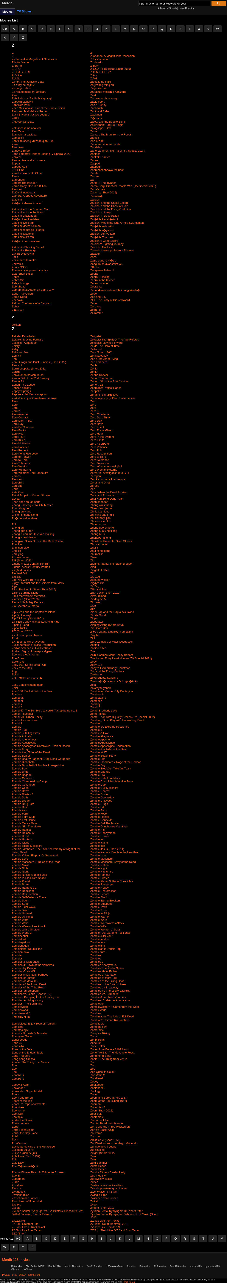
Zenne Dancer (99, 375)
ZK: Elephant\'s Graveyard (28, 641)
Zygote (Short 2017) (102, 1207)
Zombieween (20, 1006)
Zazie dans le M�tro (103, 260)
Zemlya (16, 355)
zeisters (17, 324)
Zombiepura (97, 952)
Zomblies (17, 1026)
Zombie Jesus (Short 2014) (107, 849)
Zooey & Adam (21, 1084)
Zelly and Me (20, 352)
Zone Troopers (21, 1055)
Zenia (94, 365)
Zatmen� (96, 196)
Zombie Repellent (23, 890)
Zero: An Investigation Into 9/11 (109, 472)
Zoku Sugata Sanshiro (104, 677)
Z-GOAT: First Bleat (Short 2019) (110, 68)
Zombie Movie (21, 865)
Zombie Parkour (100, 874)
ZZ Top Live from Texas (105, 1220)
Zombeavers (98, 697)
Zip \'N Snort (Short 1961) (28, 618)
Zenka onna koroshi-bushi (28, 375)
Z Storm (17, 65)
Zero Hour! (18, 436)
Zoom (15, 1094)
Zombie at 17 (98, 752)
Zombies (17, 955)
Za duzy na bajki (100, 81)
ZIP (92, 608)
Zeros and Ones (100, 482)
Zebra (94, 273)
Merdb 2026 (54, 1266)
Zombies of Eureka (23, 977)
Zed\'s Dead (19, 296)
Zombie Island (21, 842)
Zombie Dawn (20, 791)
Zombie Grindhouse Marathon (109, 826)
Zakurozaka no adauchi (26, 128)
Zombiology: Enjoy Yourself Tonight (33, 1023)
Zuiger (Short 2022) (102, 1153)
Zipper (94, 618)
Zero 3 (94, 411)
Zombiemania (20, 952)
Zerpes (94, 485)
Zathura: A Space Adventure (29, 195)
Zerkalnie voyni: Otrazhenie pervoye (34, 398)
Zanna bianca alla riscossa (28, 160)
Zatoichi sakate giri (23, 233)
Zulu (93, 1156)
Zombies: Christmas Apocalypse (110, 1000)
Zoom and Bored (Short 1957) (109, 1097)
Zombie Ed (97, 807)
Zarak (15, 176)
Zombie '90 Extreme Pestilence (109, 726)
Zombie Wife (98, 926)
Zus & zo (17, 1185)
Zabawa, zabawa (22, 101)
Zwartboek (18, 1191)
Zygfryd (16, 1204)
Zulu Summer (98, 1162)
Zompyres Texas (22, 1036)
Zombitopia (97, 1023)
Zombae (17, 694)
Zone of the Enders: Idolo (27, 1052)
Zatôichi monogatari (24, 192)
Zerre (15, 489)
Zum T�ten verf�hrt (25, 1166)
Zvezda (16, 1188)
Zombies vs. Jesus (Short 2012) (31, 994)
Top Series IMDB (35, 1266)
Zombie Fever (99, 813)
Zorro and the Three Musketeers (110, 1126)
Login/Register (186, 8)
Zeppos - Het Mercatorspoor (29, 394)
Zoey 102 (96, 664)
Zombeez (96, 700)
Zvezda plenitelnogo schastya (108, 1188)
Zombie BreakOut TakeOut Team (110, 768)
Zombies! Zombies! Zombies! (108, 997)
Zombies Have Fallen (103, 971)
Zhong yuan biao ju (24, 537)
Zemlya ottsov (99, 355)
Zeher (15, 306)
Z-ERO (16, 68)
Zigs (14, 586)
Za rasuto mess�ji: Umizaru (108, 91)
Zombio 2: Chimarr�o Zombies (109, 1020)
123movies (16, 1266)
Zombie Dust (20, 807)
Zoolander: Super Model (27, 1091)
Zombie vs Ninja (100, 913)
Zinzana (95, 602)
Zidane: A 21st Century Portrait (31, 567)
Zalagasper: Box (100, 128)
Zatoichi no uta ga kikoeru (28, 229)
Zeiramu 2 (96, 313)
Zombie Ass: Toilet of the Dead (31, 752)
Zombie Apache (100, 739)
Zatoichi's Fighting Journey (107, 244)
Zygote (16, 1207)
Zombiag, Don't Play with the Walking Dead (117, 720)
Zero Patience (20, 447)
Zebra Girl (18, 280)
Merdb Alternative (73, 1266)
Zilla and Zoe (98, 589)
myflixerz (27, 1269)
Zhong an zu (98, 524)
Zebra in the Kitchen (102, 280)
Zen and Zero (98, 362)
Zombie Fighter (99, 816)
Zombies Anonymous (103, 965)
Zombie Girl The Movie (104, 823)
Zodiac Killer (98, 648)
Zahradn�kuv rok (23, 122)
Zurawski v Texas (101, 1178)
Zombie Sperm (21, 900)
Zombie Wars (20, 919)
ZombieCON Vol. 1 (102, 936)
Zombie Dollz (20, 797)
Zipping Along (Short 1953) (107, 624)
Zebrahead (18, 286)
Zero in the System (102, 436)
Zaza (15, 256)
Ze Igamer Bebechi (102, 270)
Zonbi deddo (19, 1039)
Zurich (94, 1182)
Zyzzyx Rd (18, 1220)
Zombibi (17, 723)
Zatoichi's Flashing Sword (28, 247)
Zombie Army (20, 749)
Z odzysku (96, 62)
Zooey (94, 1081)
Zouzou (95, 1136)
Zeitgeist (95, 336)
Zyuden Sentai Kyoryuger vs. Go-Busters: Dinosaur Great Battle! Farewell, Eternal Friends (47, 1212)
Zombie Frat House (24, 820)
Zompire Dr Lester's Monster (29, 1033)
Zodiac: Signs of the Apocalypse (32, 651)
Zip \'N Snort (98, 615)
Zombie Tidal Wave (24, 907)
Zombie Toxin (98, 910)
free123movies (94, 1266)
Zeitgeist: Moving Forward (106, 342)
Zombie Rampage (101, 884)
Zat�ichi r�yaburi (102, 230)
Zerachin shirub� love (104, 394)
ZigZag (94, 586)
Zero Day (96, 420)
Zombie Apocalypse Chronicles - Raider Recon (41, 746)
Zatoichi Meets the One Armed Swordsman (117, 222)
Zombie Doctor (99, 794)
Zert (92, 489)
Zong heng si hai (100, 1055)
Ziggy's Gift (97, 583)
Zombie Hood (20, 836)
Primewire (144, 1266)
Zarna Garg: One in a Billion (29, 186)
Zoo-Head (96, 1078)
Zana (15, 144)
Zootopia (17, 1117)
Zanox (94, 160)
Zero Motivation (21, 443)
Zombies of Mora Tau (103, 977)
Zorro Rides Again (23, 1129)
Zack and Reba (99, 111)
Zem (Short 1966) (101, 352)
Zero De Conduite (23, 427)
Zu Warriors (19, 1143)
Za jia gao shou (21, 88)
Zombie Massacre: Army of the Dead (113, 861)
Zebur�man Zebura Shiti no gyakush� (115, 290)
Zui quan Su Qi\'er (23, 1149)
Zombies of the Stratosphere (108, 984)
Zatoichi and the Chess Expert (109, 202)
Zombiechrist (20, 936)
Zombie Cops (20, 787)
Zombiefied (19, 939)
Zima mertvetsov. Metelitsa (28, 595)
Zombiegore (97, 942)
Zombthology (98, 1026)
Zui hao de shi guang (103, 1146)
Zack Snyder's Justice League (30, 114)
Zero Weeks (19, 466)
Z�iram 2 (18, 310)
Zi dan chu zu (20, 557)
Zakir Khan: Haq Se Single (106, 124)
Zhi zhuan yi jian (100, 518)
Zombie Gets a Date (24, 823)
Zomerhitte (97, 1030)
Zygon (94, 1204)
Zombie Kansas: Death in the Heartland (115, 852)
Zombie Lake (98, 855)
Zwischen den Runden (104, 1198)
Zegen (94, 303)
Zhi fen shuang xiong (25, 514)
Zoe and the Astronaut (25, 654)
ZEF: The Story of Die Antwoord (110, 300)
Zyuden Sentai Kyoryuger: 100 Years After (116, 1211)
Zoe (92, 651)
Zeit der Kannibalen (24, 336)
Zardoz (94, 176)
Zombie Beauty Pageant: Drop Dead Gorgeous (41, 758)
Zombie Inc (97, 839)
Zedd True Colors (22, 293)
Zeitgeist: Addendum (24, 342)
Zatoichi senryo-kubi (102, 233)
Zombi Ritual (98, 713)
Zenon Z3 (18, 381)
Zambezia (18, 137)
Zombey (95, 704)
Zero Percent (20, 450)
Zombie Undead (22, 913)
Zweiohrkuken (20, 1194)
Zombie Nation (99, 865)
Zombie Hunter (99, 836)
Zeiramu (95, 309)
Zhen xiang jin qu (101, 508)
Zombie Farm (98, 810)
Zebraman (96, 286)
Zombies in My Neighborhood (30, 974)
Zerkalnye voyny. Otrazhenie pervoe (112, 398)
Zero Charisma (99, 414)
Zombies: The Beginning (27, 1003)
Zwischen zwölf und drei (27, 1201)
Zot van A (96, 1133)
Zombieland (97, 945)
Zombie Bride (20, 771)
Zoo (92, 1062)
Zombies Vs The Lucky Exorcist (110, 990)
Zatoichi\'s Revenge (24, 250)
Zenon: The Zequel (24, 384)
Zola (93, 684)
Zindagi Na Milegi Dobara (28, 602)
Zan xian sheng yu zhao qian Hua (33, 141)
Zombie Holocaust (23, 833)
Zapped (95, 163)
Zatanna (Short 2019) (103, 192)
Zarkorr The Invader (24, 182)
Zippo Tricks (19, 628)
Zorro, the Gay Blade (25, 1133)
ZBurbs (95, 267)
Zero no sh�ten (100, 443)
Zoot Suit (17, 1113)
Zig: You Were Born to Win (28, 579)
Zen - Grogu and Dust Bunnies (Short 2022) (39, 362)
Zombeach (97, 694)
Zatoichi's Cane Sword (104, 240)
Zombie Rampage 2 (24, 887)
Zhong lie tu (97, 534)
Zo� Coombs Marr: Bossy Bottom (111, 655)
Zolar (15, 688)
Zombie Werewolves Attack (107, 923)
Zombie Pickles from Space (29, 878)
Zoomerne (18, 1110)
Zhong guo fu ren (22, 530)
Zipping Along (20, 624)
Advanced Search (167, 8)
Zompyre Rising (100, 1033)
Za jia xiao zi (98, 88)
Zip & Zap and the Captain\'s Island (34, 612)
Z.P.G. (94, 78)
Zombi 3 (95, 707)
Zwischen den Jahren (25, 1198)
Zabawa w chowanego (104, 98)
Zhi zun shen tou (100, 521)
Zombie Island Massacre (27, 845)
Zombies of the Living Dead (107, 981)
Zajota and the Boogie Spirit (107, 121)
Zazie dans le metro (24, 260)
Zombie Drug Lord (23, 804)
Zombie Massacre (101, 858)
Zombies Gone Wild (24, 971)
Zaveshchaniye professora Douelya (112, 250)
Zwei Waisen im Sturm (104, 1191)
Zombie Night (20, 868)
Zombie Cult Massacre (104, 787)
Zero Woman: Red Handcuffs (30, 472)
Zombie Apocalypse (24, 742)
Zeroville (17, 485)
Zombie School (99, 894)
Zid (92, 560)
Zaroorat (17, 189)
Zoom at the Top (22, 1100)
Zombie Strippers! (101, 903)
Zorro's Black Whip (102, 1129)
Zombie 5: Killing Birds (26, 733)
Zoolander (18, 1088)
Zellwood (96, 349)
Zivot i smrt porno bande (27, 635)
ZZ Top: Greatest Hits (25, 1223)
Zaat (14, 95)
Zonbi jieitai (97, 1039)
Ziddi (93, 567)
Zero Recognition (101, 453)
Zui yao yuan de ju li (24, 1153)
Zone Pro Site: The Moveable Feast (112, 1052)
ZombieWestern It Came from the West (114, 1006)
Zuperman (18, 1178)
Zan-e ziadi (97, 141)
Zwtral (94, 1201)
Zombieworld (20, 1010)
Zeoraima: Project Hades (105, 387)
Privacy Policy (9, 1275)
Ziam (93, 557)
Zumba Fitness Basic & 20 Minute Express (38, 1172)
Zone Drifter (97, 1046)
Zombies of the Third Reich (28, 987)
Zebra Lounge (20, 283)
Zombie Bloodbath (23, 762)
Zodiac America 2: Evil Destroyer (32, 648)
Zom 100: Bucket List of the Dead (32, 691)
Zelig (15, 349)
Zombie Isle (97, 845)
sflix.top (15, 1269)
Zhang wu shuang (101, 505)
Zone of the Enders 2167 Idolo (109, 1049)
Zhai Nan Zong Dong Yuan (107, 498)
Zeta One (17, 492)
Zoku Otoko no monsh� (27, 678)
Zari (92, 179)
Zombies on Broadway (104, 987)
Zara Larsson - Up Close (27, 173)
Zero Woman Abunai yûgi (106, 466)
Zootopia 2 (97, 1117)
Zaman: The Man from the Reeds (111, 134)
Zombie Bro (97, 775)
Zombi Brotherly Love (103, 710)
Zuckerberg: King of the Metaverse (33, 1146)
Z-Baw (94, 65)
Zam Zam (18, 131)
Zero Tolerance (99, 460)
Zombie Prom (20, 884)
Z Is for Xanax (20, 62)
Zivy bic (95, 635)
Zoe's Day (18, 661)
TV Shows (24, 11)
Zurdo (15, 1182)
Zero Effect (97, 427)
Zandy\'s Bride (21, 150)
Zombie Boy (97, 765)
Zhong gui (18, 527)
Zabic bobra (97, 101)
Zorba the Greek (22, 1120)
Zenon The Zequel (101, 378)
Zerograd (17, 479)
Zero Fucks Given (101, 430)
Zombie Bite (97, 758)
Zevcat (16, 498)
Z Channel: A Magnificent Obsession (34, 59)
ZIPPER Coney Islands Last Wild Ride (35, 621)
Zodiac (94, 644)
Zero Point (96, 450)
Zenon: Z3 (96, 384)
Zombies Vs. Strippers (104, 994)
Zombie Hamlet (21, 829)
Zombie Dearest (100, 791)
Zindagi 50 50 (98, 599)
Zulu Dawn (18, 1162)
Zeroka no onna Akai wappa (107, 479)
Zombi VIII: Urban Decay (27, 717)
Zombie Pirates (99, 878)
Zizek (15, 638)
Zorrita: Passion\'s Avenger (107, 1123)
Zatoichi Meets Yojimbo (26, 226)
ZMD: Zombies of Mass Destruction (34, 644)
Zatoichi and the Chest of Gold (109, 206)
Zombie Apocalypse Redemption (110, 746)
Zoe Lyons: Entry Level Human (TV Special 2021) (121, 658)
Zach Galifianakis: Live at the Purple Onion (38, 108)
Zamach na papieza (24, 134)
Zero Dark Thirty (100, 417)
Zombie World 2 (22, 932)
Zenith (94, 368)
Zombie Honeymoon (103, 833)
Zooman (95, 1104)
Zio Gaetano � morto (25, 606)
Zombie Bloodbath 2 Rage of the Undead (115, 762)
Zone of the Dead (22, 1049)
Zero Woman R (21, 469)
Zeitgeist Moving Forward (27, 339)
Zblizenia (17, 264)
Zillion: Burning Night (25, 592)
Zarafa (94, 173)
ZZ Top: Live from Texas (27, 1230)
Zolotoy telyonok (100, 688)
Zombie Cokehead (23, 784)
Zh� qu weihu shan (24, 518)
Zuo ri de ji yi (98, 1175)
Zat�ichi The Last (101, 237)
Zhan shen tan (99, 501)
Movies (7, 11)
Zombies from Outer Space (107, 968)
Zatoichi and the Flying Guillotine (110, 209)
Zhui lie (16, 550)
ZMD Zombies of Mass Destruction (112, 641)
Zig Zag (16, 576)
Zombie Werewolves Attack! (29, 926)
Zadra (15, 117)
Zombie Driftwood (101, 800)
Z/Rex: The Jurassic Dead (28, 81)
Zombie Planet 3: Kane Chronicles (111, 881)
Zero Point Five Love (25, 453)
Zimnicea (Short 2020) (26, 599)
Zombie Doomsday (102, 797)
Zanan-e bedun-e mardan (106, 144)
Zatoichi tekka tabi (23, 237)
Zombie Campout (22, 778)
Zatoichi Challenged (24, 215)
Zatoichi (17, 199)
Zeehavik (17, 300)
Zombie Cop (98, 784)
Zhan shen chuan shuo (26, 501)
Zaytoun (95, 253)
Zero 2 (16, 411)
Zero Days (96, 424)
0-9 (4, 28)
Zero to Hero (98, 456)
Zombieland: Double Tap (27, 948)
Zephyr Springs (21, 391)
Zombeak (17, 697)
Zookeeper (97, 1084)
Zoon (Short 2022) (101, 1110)
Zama (94, 131)
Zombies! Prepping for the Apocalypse (35, 997)
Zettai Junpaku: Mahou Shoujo (31, 495)
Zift (92, 573)
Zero (15, 401)
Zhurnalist (96, 554)
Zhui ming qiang (100, 550)
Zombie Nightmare (102, 871)
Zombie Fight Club (23, 816)
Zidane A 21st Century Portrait (30, 563)
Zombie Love (20, 858)
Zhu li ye (17, 544)
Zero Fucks (19, 430)
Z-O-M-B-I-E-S (21, 72)
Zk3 (92, 638)
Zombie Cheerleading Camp (29, 781)
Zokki (15, 674)
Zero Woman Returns (103, 469)
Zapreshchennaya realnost (107, 170)
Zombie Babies (21, 755)
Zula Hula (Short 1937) (26, 1156)
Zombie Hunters (22, 839)
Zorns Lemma (20, 1123)
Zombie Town (98, 907)
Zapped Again (20, 166)
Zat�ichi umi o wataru (26, 241)
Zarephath (18, 179)
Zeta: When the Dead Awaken (108, 492)
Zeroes (16, 476)
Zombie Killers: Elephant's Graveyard (35, 855)
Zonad (94, 1036)
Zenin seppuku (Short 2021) (29, 368)
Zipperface (97, 621)
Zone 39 (17, 1042)
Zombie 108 (19, 729)
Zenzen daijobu (21, 387)
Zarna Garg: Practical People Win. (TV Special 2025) (123, 186)
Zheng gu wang (21, 511)
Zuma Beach (98, 1165)
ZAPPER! (18, 170)
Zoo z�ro (18, 1078)
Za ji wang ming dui (102, 85)
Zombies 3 (97, 961)
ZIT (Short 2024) (22, 631)
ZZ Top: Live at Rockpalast (28, 1227)
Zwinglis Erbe (98, 1194)
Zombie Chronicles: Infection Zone (111, 781)
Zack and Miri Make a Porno (29, 111)
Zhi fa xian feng (100, 511)
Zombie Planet (21, 881)
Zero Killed (18, 440)
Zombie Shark (99, 897)
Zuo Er (16, 1175)
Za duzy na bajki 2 (23, 85)
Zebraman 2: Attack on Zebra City (33, 289)
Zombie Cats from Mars (105, 778)
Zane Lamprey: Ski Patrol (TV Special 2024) (117, 150)
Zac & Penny (98, 104)
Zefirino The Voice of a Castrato (31, 303)
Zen (14, 358)
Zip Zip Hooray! (21, 615)
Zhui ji (94, 547)
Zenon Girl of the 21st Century (30, 378)
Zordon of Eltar (99, 1120)
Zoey (93, 661)
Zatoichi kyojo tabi (23, 222)
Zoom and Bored (22, 1097)
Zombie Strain (20, 903)
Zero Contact (20, 417)
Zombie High (98, 829)
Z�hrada (96, 118)
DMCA (22, 1275)
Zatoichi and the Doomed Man (30, 209)
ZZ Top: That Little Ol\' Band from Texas (115, 1230)
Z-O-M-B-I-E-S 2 (100, 72)
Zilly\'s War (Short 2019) (105, 592)
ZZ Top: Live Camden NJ (105, 1227)
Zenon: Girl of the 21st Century (109, 381)
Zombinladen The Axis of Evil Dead (112, 1016)
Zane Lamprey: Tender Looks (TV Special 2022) (42, 153)
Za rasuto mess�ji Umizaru (29, 91)
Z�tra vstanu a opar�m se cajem (111, 631)
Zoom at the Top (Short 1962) (108, 1100)
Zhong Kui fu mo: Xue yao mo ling (33, 534)
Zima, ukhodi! (98, 595)
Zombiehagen (20, 945)
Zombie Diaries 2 (22, 794)
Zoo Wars (18, 1075)
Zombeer (17, 700)
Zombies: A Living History (27, 1000)
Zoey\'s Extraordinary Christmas (110, 668)
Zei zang (95, 306)
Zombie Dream (21, 800)
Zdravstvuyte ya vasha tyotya (30, 270)
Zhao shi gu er (21, 508)
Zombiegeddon (99, 939)
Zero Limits (97, 440)
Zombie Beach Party (103, 755)
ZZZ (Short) (19, 1233)
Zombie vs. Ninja (22, 916)
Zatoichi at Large (100, 212)
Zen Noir (17, 365)
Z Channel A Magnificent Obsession (112, 56)
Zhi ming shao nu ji (102, 514)
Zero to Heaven (21, 456)
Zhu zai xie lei (98, 544)
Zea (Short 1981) (22, 273)
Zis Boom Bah (99, 628)
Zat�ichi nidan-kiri (102, 226)
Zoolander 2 (97, 1088)
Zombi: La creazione (24, 720)
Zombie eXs (19, 810)
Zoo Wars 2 (97, 1075)
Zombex (17, 704)
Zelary (16, 346)
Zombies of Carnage (103, 974)
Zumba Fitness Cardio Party (107, 1172)
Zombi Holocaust (22, 713)
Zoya (15, 1139)
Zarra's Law (97, 189)
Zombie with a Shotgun (26, 929)
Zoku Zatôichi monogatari (28, 684)
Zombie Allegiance (101, 736)
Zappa (16, 163)
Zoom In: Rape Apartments (28, 1104)
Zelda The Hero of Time (105, 346)
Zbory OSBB (20, 267)
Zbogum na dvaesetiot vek (106, 264)
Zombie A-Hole (99, 733)
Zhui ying (17, 554)
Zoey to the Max (22, 668)
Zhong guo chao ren (102, 527)
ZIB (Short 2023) (22, 560)
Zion (93, 605)
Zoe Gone (18, 658)
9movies (131, 1266)
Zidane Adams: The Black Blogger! (112, 563)
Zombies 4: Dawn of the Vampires (33, 965)
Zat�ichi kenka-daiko (25, 219)
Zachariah (96, 108)
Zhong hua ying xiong (103, 530)
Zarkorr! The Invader (103, 182)
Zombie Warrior (100, 916)
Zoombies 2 (97, 1107)
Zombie (95, 723)
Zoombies (18, 1107)
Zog (14, 671)
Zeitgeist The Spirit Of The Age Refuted (114, 339)
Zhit (14, 524)
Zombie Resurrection (103, 890)
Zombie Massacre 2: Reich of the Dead (36, 861)
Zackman (96, 114)
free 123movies (178, 1266)
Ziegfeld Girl (19, 573)
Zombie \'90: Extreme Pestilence (110, 932)
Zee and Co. (98, 296)
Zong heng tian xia (23, 1059)
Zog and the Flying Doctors (107, 671)
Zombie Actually (22, 736)
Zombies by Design (24, 968)
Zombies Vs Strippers (25, 990)
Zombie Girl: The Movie (26, 826)
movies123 (196, 1266)
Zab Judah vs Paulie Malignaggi (31, 98)
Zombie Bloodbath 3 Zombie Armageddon (38, 765)
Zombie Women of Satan (105, 929)
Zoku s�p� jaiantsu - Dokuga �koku (114, 681)
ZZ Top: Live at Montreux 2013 (109, 1223)
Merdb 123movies (16, 1260)
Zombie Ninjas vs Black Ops (29, 874)
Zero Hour (18, 433)
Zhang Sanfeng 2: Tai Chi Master (32, 505)
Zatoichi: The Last (101, 247)
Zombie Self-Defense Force (29, 897)
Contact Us (34, 1275)
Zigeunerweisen (100, 579)
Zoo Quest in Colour (102, 1071)
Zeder (94, 293)
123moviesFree (114, 1266)
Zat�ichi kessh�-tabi (104, 219)
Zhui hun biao (20, 547)
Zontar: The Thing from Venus (108, 1059)
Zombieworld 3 (21, 1013)
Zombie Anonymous (24, 739)
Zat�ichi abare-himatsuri (27, 203)
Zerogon (95, 476)
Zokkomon (97, 674)
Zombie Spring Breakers (105, 900)
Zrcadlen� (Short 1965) (105, 1140)
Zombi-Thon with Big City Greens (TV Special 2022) (122, 717)
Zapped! (95, 166)
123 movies (160, 1266)
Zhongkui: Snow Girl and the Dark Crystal (37, 541)
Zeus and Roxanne (102, 495)
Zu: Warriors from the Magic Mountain (113, 1143)
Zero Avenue (20, 414)
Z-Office (17, 75)
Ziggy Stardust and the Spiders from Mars (38, 583)
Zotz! (15, 1136)
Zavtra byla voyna (23, 253)
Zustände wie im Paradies (106, 1185)
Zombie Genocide (101, 820)
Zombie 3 (96, 729)
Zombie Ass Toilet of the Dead (108, 749)
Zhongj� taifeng (100, 537)
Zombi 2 (17, 707)
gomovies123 (212, 1266)
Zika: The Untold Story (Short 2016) (34, 589)
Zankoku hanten (100, 157)
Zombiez (95, 1013)
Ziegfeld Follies (21, 570)
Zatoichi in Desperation (104, 215)
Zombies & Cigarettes (25, 961)
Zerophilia (18, 482)
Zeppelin (95, 391)
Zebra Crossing (100, 276)
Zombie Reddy (99, 887)
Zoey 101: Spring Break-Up (29, 664)
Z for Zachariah (99, 59)
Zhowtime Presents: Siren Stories (111, 541)
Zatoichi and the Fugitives (28, 212)
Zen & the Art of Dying (104, 358)
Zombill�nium (21, 1016)
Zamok (94, 137)
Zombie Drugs (99, 804)
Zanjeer (95, 153)
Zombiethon (97, 1003)
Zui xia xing (97, 1149)
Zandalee (17, 147)
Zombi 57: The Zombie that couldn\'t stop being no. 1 (44, 710)
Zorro (15, 1126)
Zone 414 (18, 1046)
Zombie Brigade (100, 771)
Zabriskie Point (21, 104)
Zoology (95, 1091)
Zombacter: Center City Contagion (111, 691)
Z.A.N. (94, 75)
